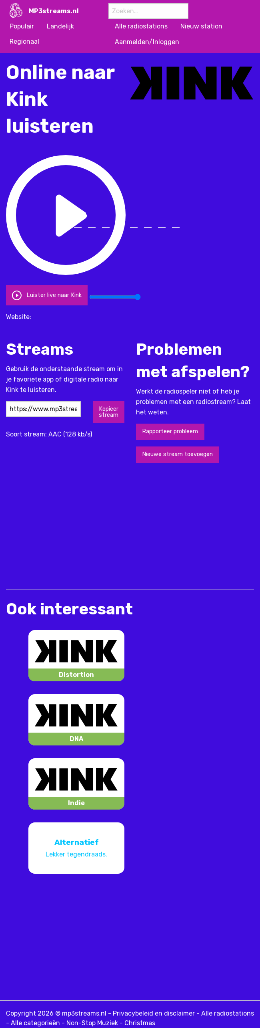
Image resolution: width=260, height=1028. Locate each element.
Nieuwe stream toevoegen (177, 454)
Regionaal (24, 41)
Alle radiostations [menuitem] (141, 26)
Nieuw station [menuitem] (201, 26)
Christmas (139, 1023)
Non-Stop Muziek (92, 1023)
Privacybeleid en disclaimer (154, 1013)
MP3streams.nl (54, 11)
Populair (22, 26)
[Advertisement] (99, 525)
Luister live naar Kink (46, 294)
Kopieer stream (108, 412)
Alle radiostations (227, 1013)
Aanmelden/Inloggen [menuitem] (147, 42)
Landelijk (60, 26)
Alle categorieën (35, 1023)
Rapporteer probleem (170, 431)
